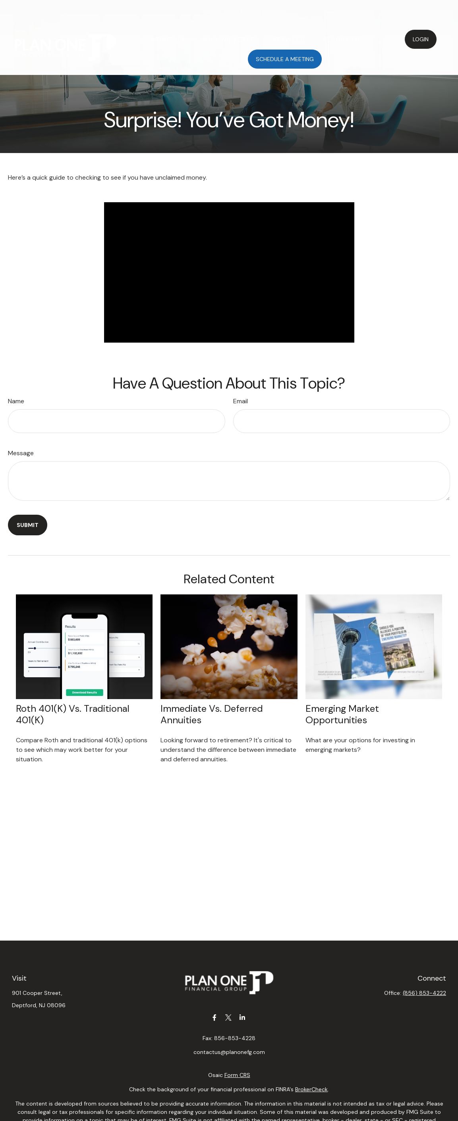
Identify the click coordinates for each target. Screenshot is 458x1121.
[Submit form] (27, 525)
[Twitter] (228, 1017)
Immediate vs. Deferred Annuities (211, 714)
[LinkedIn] (242, 1017)
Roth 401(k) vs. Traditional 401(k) (72, 714)
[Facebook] (214, 1017)
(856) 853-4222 (424, 992)
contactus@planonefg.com (229, 1052)
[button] (167, 16)
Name (16, 401)
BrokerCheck (311, 1089)
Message (21, 453)
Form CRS (237, 1075)
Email (240, 401)
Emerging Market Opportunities (342, 714)
